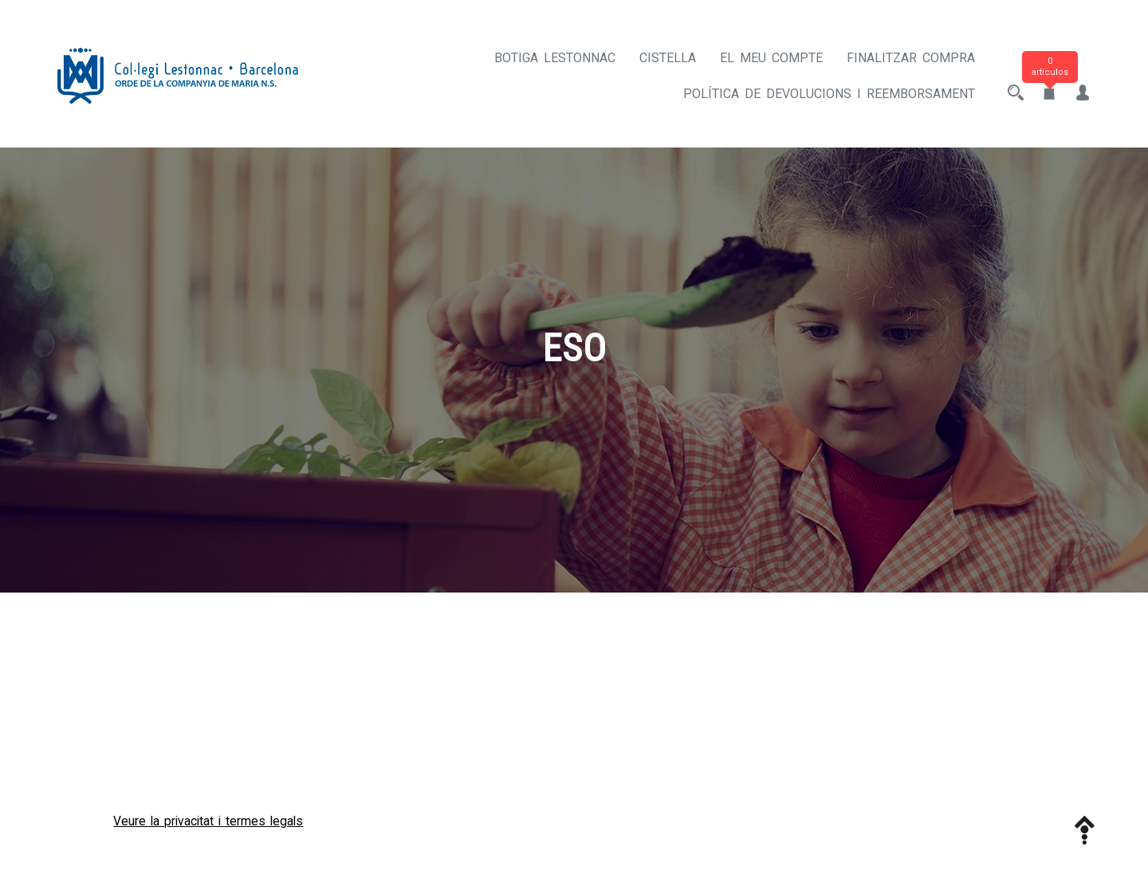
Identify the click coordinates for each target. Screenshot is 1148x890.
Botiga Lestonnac (554, 57)
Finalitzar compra (911, 57)
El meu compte (771, 57)
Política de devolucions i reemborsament (829, 93)
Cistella (667, 57)
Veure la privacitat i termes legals (208, 821)
